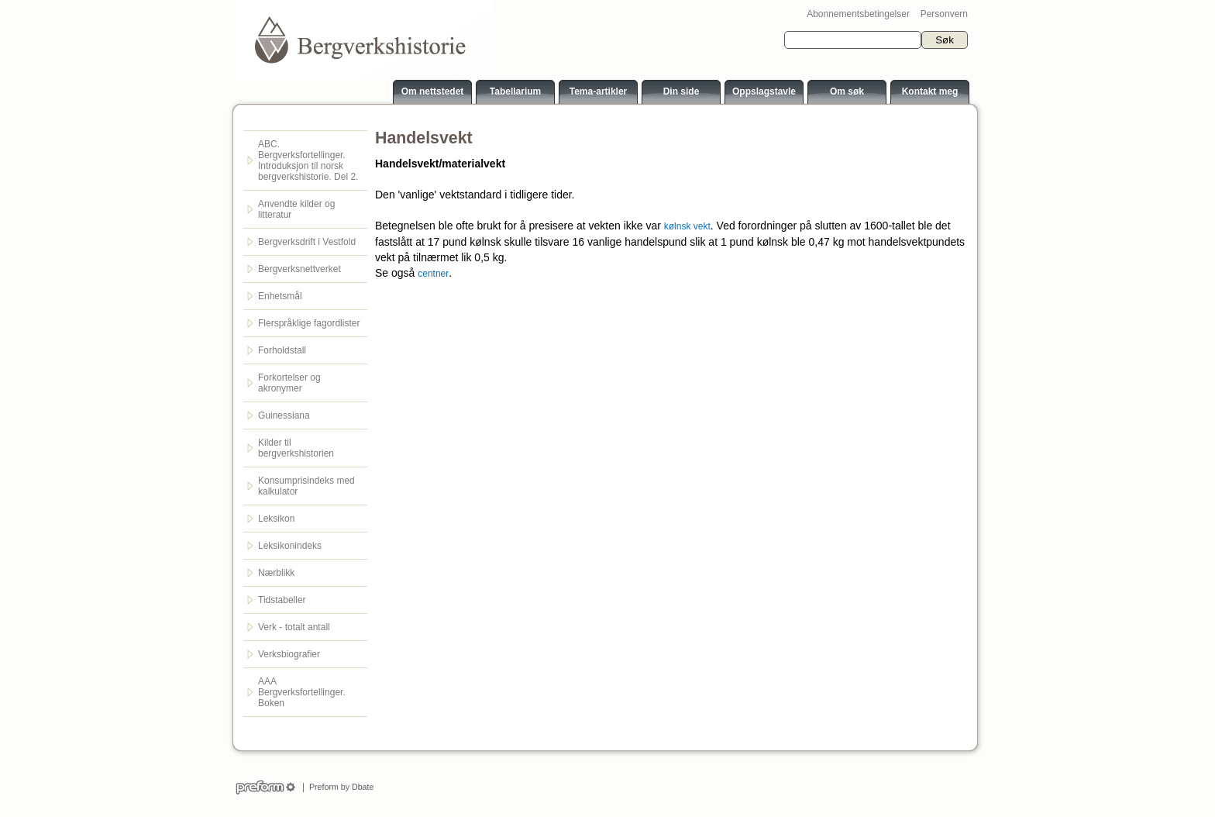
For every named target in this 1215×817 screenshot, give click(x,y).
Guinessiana (284, 415)
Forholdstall (282, 350)
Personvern (944, 14)
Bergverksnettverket (299, 269)
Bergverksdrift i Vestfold (307, 241)
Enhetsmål (280, 296)
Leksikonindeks (290, 545)
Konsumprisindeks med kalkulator (306, 486)
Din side (681, 91)
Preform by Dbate (339, 786)
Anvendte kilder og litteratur (296, 209)
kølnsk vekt (687, 226)
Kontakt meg (930, 91)
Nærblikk (276, 572)
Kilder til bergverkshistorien (296, 448)
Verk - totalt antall (294, 627)
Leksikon (276, 518)
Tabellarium (515, 91)
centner (433, 273)
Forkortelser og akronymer (289, 383)
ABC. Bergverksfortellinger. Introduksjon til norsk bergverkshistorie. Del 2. (308, 160)
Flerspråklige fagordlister (309, 323)
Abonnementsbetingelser (858, 14)
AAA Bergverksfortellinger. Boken (302, 692)
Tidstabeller (282, 600)
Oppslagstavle (764, 91)
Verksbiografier (289, 654)
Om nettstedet (432, 91)
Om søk (847, 91)
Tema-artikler (598, 91)
